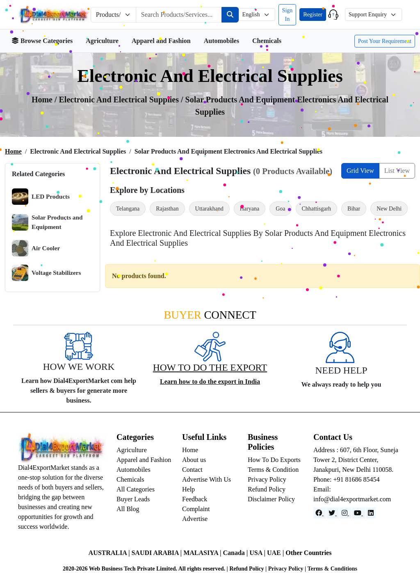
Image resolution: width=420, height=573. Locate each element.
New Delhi (389, 209)
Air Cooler (36, 248)
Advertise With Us (206, 479)
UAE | (276, 552)
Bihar (353, 209)
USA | (258, 552)
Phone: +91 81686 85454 (346, 479)
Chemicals (266, 40)
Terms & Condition (273, 469)
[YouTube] (358, 513)
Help (188, 489)
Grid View (360, 170)
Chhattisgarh (316, 209)
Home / (45, 99)
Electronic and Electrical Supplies (120, 99)
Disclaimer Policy (271, 499)
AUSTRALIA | (110, 552)
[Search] (230, 15)
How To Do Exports (274, 459)
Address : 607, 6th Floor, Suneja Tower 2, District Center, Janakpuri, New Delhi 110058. (355, 459)
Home (13, 151)
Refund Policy (266, 489)
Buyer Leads (133, 499)
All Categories (135, 489)
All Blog (127, 508)
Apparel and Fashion (161, 40)
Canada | (236, 552)
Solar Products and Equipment (47, 222)
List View (397, 170)
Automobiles (221, 40)
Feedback (194, 499)
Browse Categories (42, 40)
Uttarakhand (209, 209)
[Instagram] (345, 513)
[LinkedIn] (371, 513)
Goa (280, 209)
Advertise (195, 518)
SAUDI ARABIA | (157, 552)
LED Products (41, 196)
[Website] (332, 513)
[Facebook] (319, 513)
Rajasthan (167, 209)
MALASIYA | (203, 552)
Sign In (287, 14)
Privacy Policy (267, 479)
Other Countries (308, 552)
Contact (192, 469)
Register (312, 14)
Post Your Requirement (384, 41)
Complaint (196, 508)
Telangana (127, 209)
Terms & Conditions (332, 569)
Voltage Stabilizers (46, 273)
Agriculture (102, 40)
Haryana (249, 209)
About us (194, 459)
